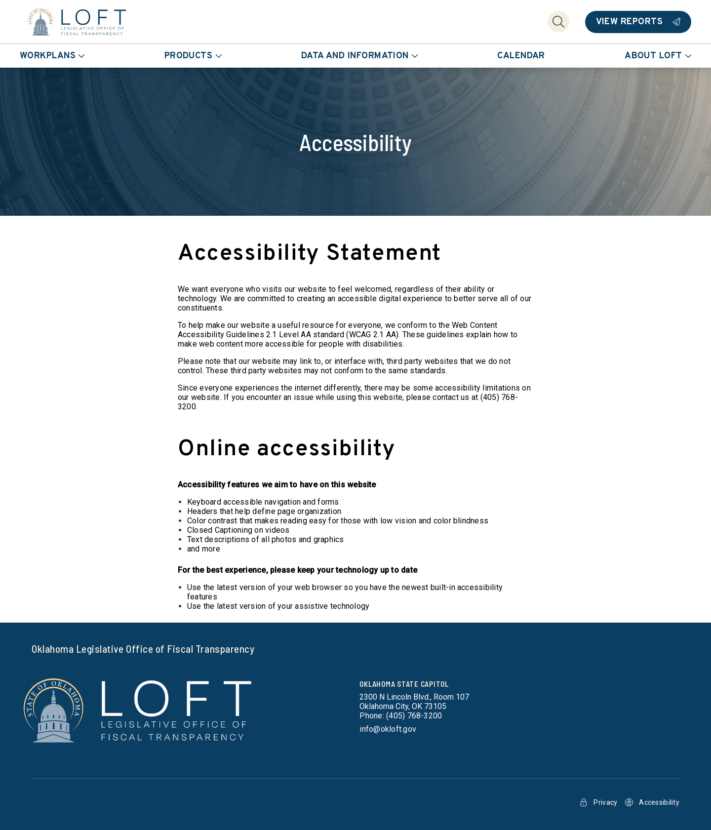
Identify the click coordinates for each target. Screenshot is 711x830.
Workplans (52, 56)
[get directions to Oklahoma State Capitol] (414, 701)
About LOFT (658, 56)
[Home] (77, 21)
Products (193, 56)
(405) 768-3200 (414, 715)
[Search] (558, 21)
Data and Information (359, 56)
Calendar (521, 56)
